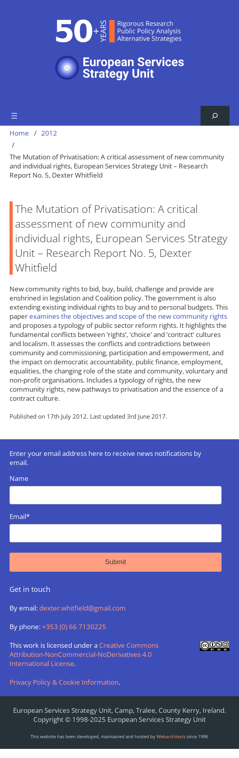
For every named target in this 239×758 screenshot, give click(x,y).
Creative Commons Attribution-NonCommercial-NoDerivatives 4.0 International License (84, 654)
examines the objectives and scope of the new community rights (128, 316)
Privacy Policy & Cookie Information (64, 682)
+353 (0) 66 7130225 (74, 626)
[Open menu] (14, 116)
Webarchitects (171, 736)
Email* (116, 527)
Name (116, 489)
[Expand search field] (215, 116)
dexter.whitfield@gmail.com (82, 608)
